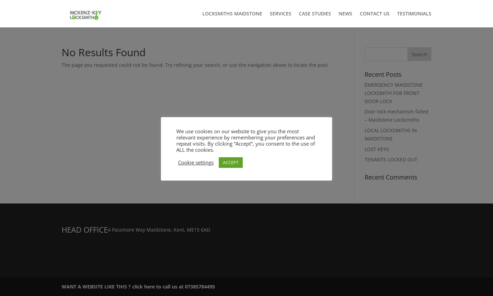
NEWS (345, 14)
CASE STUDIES (315, 14)
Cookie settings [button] (196, 162)
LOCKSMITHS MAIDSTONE (232, 14)
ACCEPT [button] (231, 162)
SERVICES (280, 14)
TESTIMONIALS (414, 14)
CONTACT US (375, 14)
